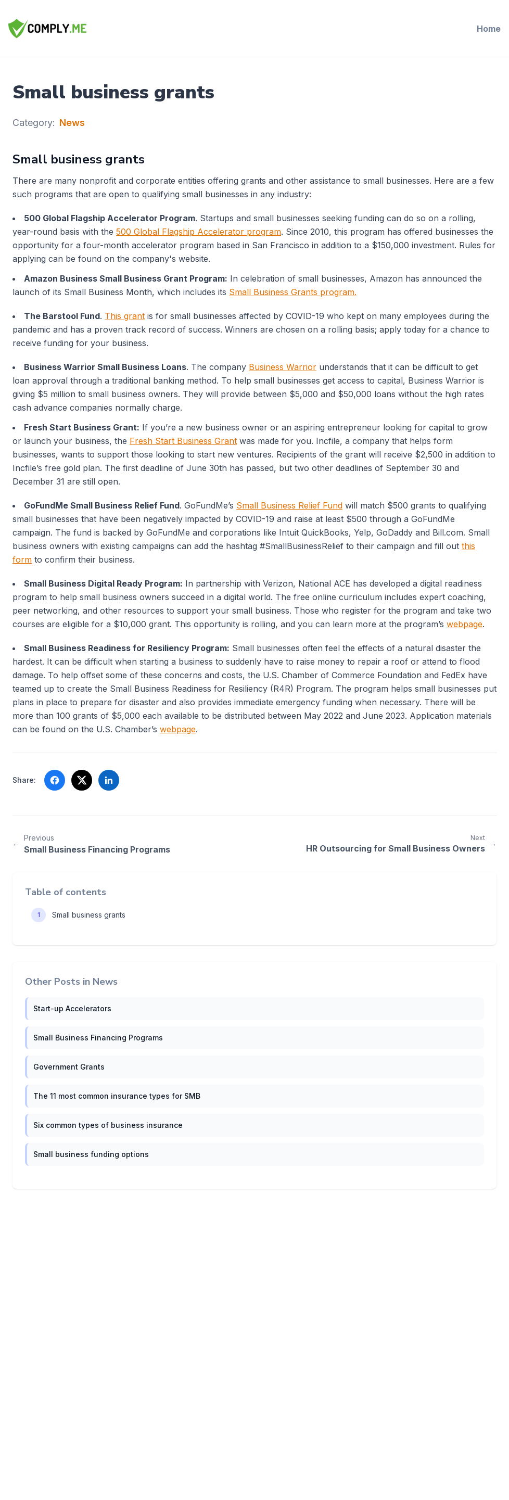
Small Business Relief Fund (289, 505)
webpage (464, 624)
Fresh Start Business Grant (183, 441)
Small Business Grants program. (293, 292)
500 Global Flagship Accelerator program (198, 231)
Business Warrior (282, 367)
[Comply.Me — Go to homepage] (47, 28)
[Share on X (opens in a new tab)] (81, 780)
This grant (125, 316)
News (72, 122)
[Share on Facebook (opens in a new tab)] (54, 780)
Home (489, 28)
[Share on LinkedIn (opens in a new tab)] (108, 780)
